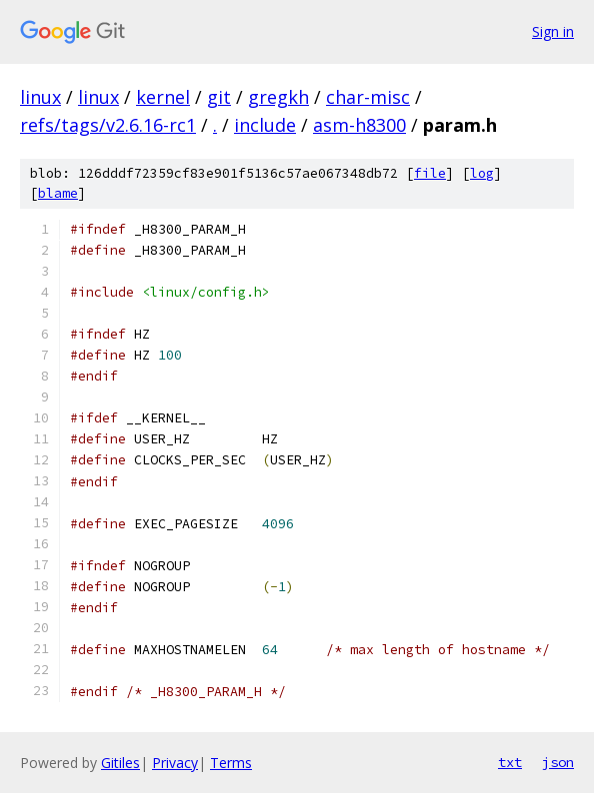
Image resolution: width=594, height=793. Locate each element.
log (482, 173)
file (430, 173)
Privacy (175, 762)
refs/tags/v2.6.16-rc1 (108, 125)
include (265, 125)
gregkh (278, 97)
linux (40, 97)
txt (510, 762)
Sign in (553, 31)
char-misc (368, 97)
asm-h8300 (359, 125)
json (558, 762)
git (219, 97)
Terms (231, 762)
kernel (163, 97)
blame (58, 193)
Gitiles (120, 762)
